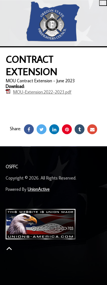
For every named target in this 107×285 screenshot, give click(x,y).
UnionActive (39, 189)
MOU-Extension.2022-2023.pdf (42, 92)
